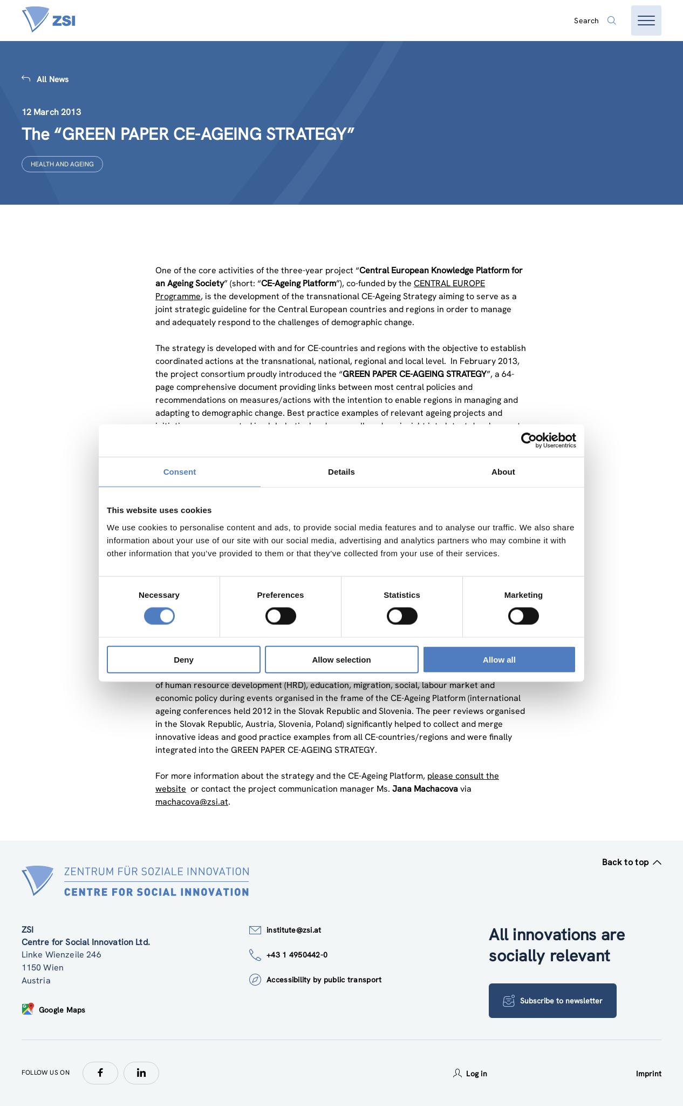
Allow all (499, 659)
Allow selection (341, 659)
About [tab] (503, 471)
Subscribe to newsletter (553, 1001)
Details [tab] (341, 471)
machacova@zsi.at (191, 801)
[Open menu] (646, 20)
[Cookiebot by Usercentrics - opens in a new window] (529, 441)
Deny (184, 659)
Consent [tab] (179, 471)
